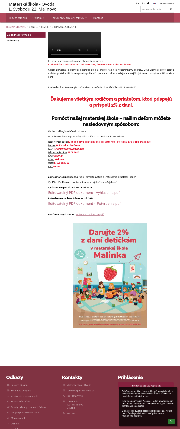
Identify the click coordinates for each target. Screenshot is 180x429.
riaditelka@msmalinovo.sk (80, 390)
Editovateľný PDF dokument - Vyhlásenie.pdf (84, 192)
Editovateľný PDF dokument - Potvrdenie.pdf (84, 203)
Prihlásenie (167, 3)
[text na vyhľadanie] (157, 9)
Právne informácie (20, 401)
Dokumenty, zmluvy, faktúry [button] (69, 17)
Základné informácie (19, 34)
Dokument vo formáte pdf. (90, 214)
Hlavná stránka (15, 26)
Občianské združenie (64, 26)
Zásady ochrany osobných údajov (28, 407)
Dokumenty (13, 40)
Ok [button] (171, 421)
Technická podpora (21, 390)
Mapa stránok (18, 418)
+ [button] (137, 3)
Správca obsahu (19, 385)
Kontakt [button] (98, 17)
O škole (15, 423)
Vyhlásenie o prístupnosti (24, 396)
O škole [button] (39, 17)
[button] (154, 3)
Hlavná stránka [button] (18, 17)
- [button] (143, 3)
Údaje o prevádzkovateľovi (25, 412)
